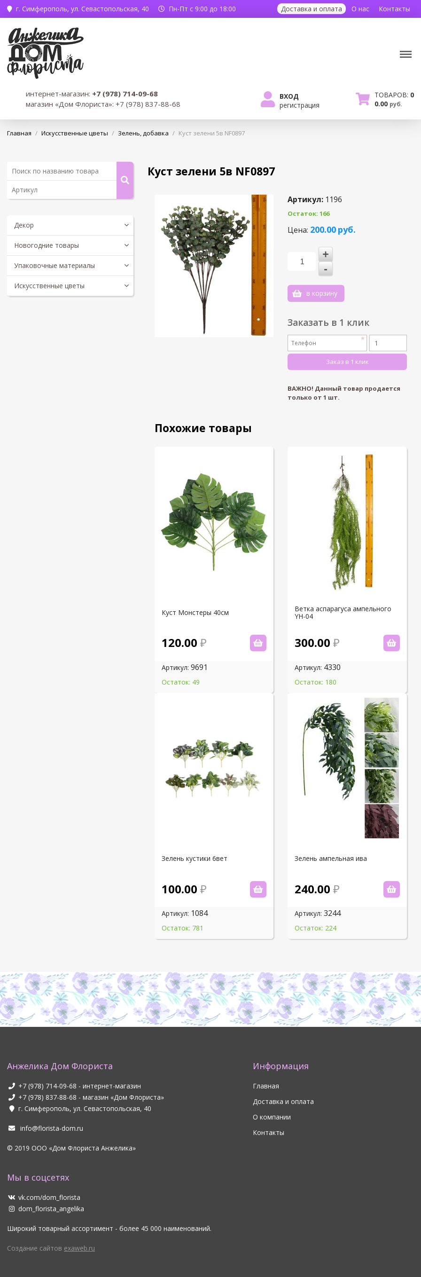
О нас (360, 8)
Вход (289, 96)
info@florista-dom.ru (45, 1118)
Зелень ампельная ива (331, 848)
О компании (272, 1107)
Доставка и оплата (311, 8)
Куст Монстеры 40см (195, 603)
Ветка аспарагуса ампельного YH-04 (343, 602)
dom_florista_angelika (45, 1198)
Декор (24, 225)
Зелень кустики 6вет (194, 848)
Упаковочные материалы (54, 265)
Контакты (394, 8)
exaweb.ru (79, 1238)
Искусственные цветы (49, 285)
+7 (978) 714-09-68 (47, 1076)
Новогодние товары (46, 245)
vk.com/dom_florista (43, 1187)
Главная (266, 1076)
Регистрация (300, 105)
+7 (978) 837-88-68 (47, 1087)
